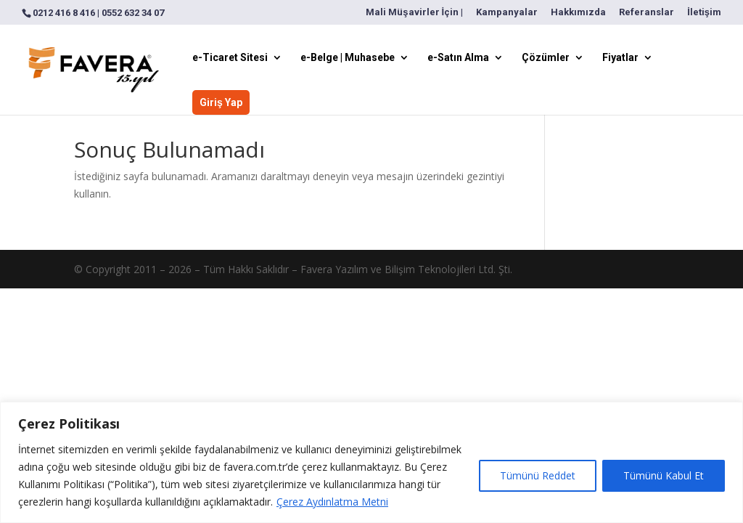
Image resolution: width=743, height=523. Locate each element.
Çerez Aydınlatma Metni (332, 501)
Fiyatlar (620, 57)
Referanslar (646, 12)
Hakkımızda (578, 12)
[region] (371, 462)
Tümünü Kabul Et (663, 475)
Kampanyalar (507, 12)
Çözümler (546, 57)
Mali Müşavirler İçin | (414, 12)
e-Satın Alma (458, 57)
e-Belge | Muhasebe (347, 57)
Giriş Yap (221, 102)
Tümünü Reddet (537, 475)
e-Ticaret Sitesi (230, 57)
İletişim (704, 12)
